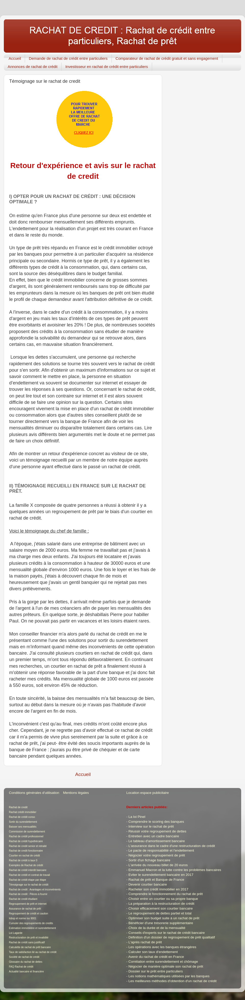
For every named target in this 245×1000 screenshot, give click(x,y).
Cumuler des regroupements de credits (31, 923)
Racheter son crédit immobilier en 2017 (158, 889)
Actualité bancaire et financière (26, 971)
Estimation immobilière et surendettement (32, 928)
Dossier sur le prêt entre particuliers (155, 971)
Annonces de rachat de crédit (32, 66)
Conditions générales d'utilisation (34, 793)
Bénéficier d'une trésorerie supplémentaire (160, 923)
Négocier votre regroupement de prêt (156, 855)
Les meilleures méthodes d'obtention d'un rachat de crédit (172, 981)
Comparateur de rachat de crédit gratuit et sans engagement (167, 58)
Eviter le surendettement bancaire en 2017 (160, 875)
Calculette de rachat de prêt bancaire (30, 947)
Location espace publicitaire (147, 793)
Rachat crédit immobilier (22, 812)
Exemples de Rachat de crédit (26, 865)
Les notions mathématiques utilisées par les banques (168, 976)
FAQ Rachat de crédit (21, 966)
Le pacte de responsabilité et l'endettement (161, 850)
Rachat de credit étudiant (23, 899)
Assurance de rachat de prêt (25, 908)
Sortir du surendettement (23, 821)
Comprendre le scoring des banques (156, 821)
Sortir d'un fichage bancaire (149, 860)
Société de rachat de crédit (24, 957)
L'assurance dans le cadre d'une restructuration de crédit (171, 846)
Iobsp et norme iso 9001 (22, 918)
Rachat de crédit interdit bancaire (27, 870)
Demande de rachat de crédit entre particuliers (68, 58)
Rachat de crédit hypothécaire (26, 841)
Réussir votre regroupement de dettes (157, 831)
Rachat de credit (18, 807)
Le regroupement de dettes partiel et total (159, 913)
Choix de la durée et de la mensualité (156, 928)
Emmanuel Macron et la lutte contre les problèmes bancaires (174, 870)
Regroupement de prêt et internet (27, 903)
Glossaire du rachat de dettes (25, 961)
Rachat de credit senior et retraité (28, 846)
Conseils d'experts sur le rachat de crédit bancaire (166, 933)
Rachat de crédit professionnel (26, 836)
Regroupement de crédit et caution (28, 913)
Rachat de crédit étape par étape (27, 879)
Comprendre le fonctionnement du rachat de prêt (165, 894)
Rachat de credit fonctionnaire (26, 850)
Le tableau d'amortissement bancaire (156, 841)
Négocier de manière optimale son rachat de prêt (165, 966)
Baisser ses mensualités (22, 826)
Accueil (15, 58)
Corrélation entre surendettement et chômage (163, 961)
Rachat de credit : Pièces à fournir (28, 894)
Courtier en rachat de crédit (24, 855)
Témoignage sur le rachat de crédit (28, 884)
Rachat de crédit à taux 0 (23, 860)
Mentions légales (76, 793)
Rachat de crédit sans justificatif (27, 942)
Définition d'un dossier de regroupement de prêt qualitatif (171, 937)
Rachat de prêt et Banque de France (156, 879)
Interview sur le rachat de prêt (151, 826)
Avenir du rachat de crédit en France (156, 957)
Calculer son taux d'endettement (153, 952)
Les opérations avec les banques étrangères (162, 947)
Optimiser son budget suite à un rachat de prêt (163, 918)
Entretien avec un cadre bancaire (153, 836)
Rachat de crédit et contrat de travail (29, 875)
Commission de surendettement (27, 831)
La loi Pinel (136, 817)
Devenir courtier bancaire (147, 884)
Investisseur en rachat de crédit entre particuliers (106, 66)
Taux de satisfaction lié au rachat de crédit (32, 952)
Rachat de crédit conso (22, 817)
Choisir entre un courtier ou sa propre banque (163, 899)
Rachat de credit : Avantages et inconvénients (35, 889)
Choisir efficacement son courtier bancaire (160, 908)
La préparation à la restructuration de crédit (161, 903)
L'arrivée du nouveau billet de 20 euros (158, 865)
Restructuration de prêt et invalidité (28, 937)
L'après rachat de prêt (145, 942)
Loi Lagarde (15, 933)
